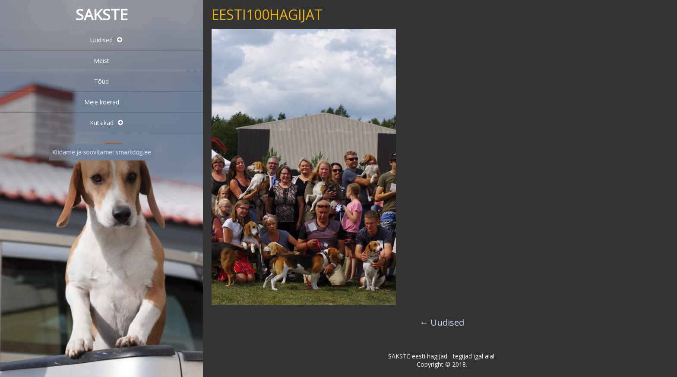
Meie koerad (101, 102)
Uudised (101, 40)
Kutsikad (102, 123)
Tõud (101, 81)
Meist (101, 61)
